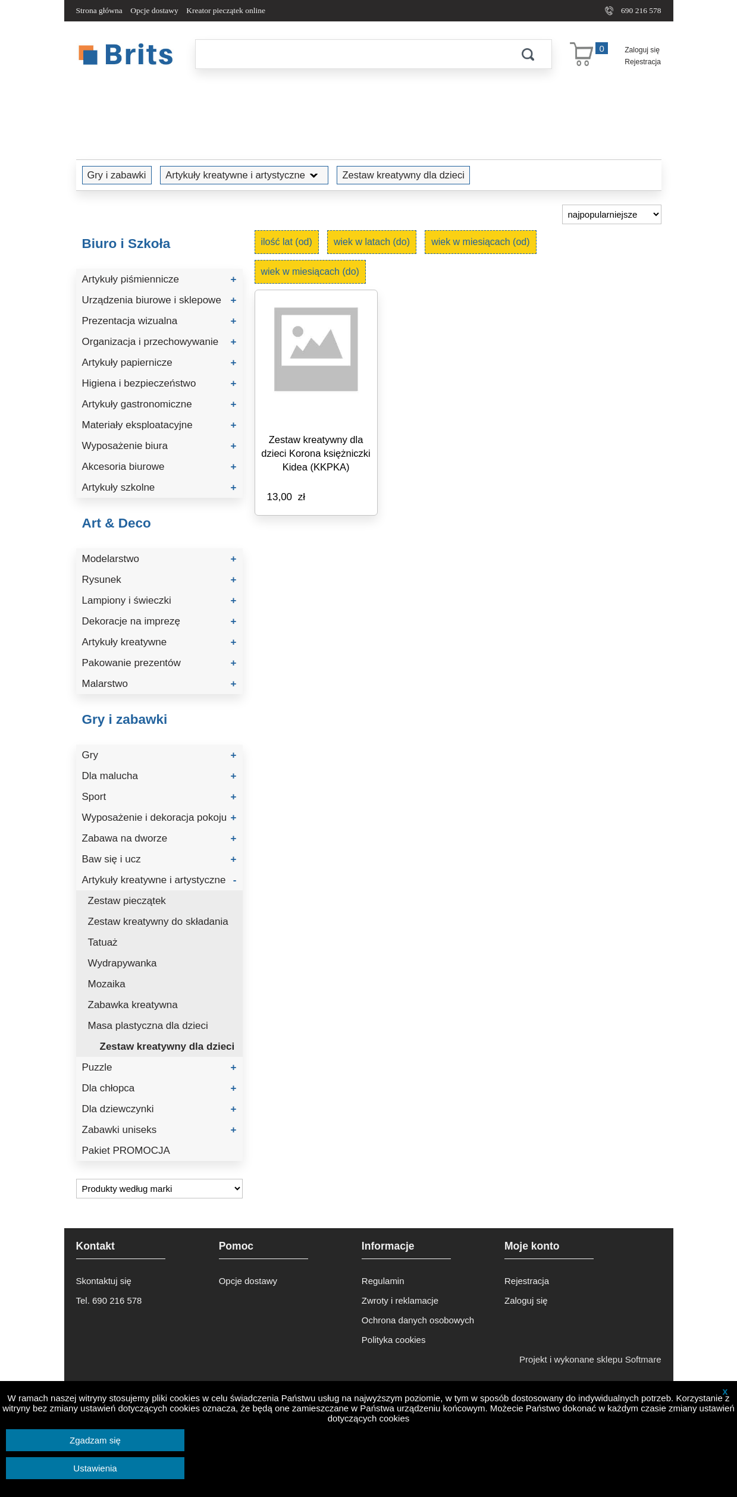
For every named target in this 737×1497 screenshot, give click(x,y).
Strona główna (99, 10)
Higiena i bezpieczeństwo (159, 383)
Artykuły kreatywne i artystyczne (244, 175)
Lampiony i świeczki (159, 600)
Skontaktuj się (103, 1281)
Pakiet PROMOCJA (126, 1150)
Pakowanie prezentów (159, 662)
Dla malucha (159, 775)
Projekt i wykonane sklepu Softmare (590, 1359)
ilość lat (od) (286, 242)
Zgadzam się (95, 1440)
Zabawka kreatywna (133, 1004)
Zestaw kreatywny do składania (158, 921)
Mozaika (107, 984)
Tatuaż (103, 942)
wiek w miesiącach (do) (310, 271)
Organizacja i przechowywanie (159, 341)
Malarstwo (159, 683)
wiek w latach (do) (372, 242)
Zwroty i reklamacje (400, 1300)
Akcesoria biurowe (159, 466)
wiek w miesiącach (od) (480, 242)
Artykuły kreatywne (159, 642)
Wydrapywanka (122, 963)
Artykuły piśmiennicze (159, 279)
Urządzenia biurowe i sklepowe (159, 300)
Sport (159, 796)
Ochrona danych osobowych (418, 1320)
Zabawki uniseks (159, 1129)
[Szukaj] (349, 54)
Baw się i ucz (159, 859)
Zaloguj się (642, 50)
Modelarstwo (159, 558)
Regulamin (383, 1281)
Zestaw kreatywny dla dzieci (403, 175)
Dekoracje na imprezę (159, 621)
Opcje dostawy (154, 10)
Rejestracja (643, 62)
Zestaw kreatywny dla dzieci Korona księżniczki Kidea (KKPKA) (315, 453)
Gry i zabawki (116, 175)
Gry (159, 755)
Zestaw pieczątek (127, 900)
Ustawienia (95, 1468)
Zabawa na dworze (159, 838)
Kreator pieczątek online (225, 10)
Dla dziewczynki (159, 1109)
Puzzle (159, 1067)
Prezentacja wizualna (159, 320)
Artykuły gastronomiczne (159, 404)
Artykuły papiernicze (159, 362)
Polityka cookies (394, 1340)
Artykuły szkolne (159, 487)
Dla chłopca (159, 1088)
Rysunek (159, 579)
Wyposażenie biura (159, 445)
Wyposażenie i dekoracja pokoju (159, 817)
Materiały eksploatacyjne (159, 425)
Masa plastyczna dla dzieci (148, 1025)
